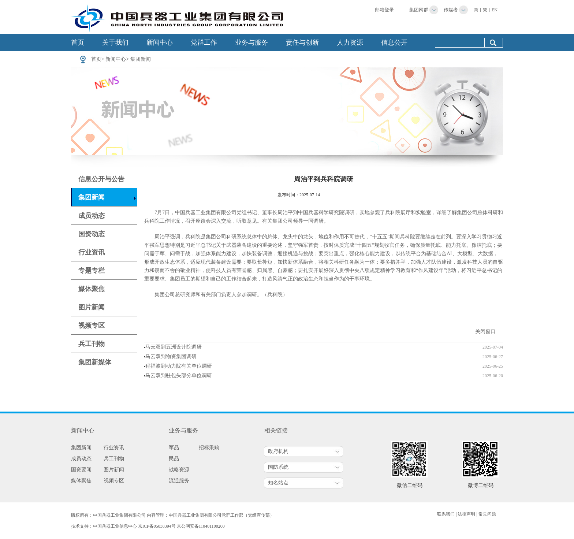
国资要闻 (81, 469)
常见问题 (487, 514)
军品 (174, 447)
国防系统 (278, 467)
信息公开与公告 (101, 179)
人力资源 (350, 42)
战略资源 (179, 469)
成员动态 (91, 215)
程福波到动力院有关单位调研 (178, 366)
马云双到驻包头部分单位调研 (178, 375)
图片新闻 (91, 307)
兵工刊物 (91, 343)
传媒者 (451, 9)
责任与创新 (302, 42)
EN (494, 9)
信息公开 (394, 42)
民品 (174, 458)
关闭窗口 (485, 331)
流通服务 (179, 480)
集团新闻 (140, 59)
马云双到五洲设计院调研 (173, 347)
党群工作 (204, 42)
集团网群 (418, 9)
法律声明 (466, 514)
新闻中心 (159, 42)
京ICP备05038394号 (157, 526)
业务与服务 (251, 42)
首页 (77, 42)
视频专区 (91, 325)
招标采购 (209, 447)
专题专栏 (91, 270)
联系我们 (446, 514)
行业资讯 (91, 252)
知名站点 (278, 483)
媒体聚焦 (91, 289)
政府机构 (278, 451)
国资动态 (91, 234)
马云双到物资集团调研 (171, 356)
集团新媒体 (94, 362)
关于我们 (115, 42)
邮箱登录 (384, 9)
